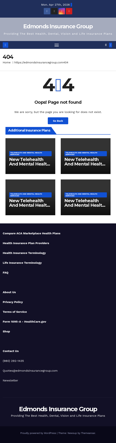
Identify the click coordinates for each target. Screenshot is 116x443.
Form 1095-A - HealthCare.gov (24, 321)
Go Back (58, 120)
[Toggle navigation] (56, 45)
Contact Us (11, 351)
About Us (9, 292)
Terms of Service (15, 311)
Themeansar (88, 433)
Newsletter (10, 380)
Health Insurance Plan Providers (26, 243)
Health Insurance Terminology (24, 253)
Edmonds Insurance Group (58, 26)
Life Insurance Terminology (22, 262)
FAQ (5, 272)
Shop (6, 331)
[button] (106, 45)
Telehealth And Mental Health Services (26, 153)
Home (7, 62)
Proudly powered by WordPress (38, 433)
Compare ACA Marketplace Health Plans (31, 233)
